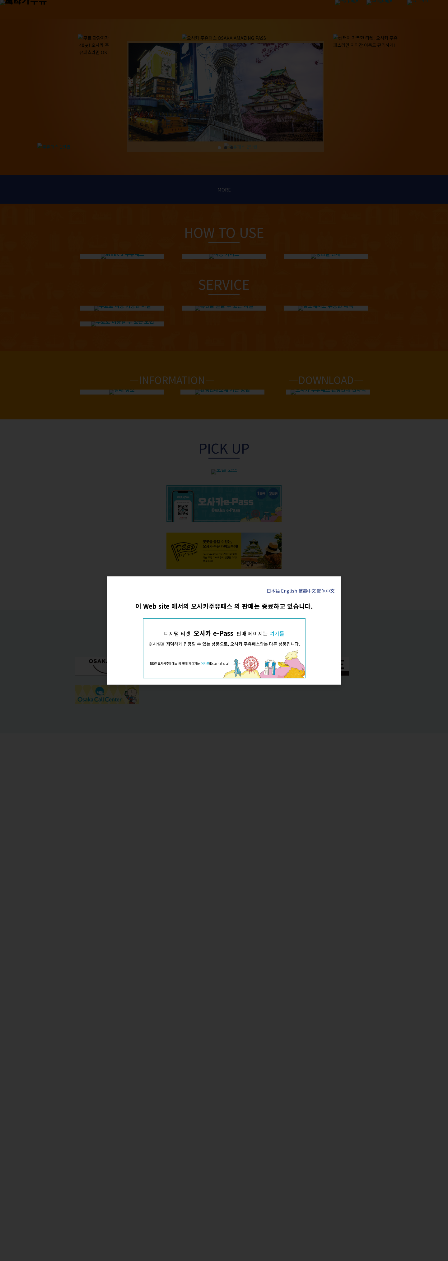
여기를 (276, 633)
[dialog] (224, 630)
